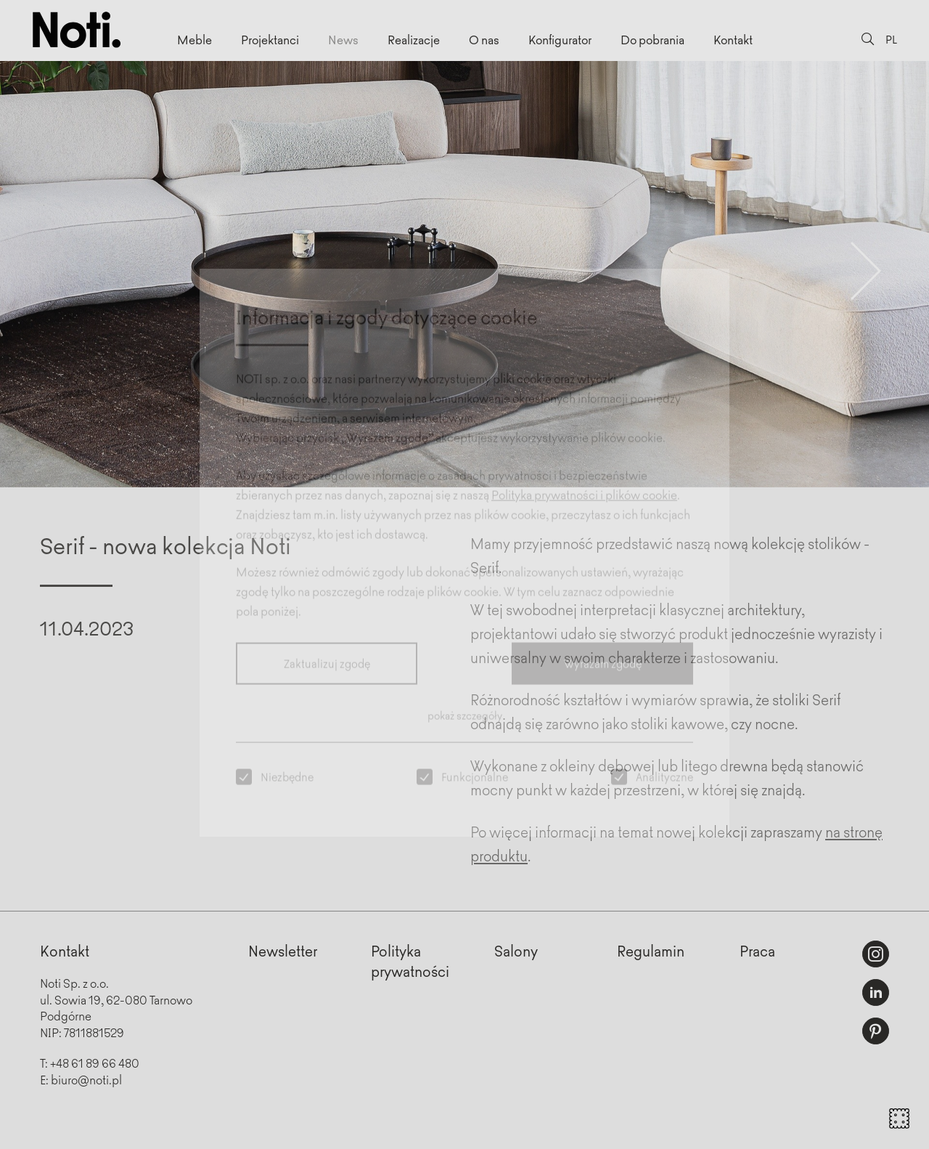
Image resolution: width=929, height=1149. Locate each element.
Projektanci (270, 39)
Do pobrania (652, 39)
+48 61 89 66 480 (94, 1063)
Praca (757, 950)
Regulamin (650, 950)
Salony (516, 950)
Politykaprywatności (410, 960)
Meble (194, 39)
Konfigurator (560, 39)
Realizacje (414, 39)
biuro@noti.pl (86, 1079)
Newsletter (282, 950)
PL (891, 39)
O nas (484, 39)
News (343, 39)
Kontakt (733, 39)
